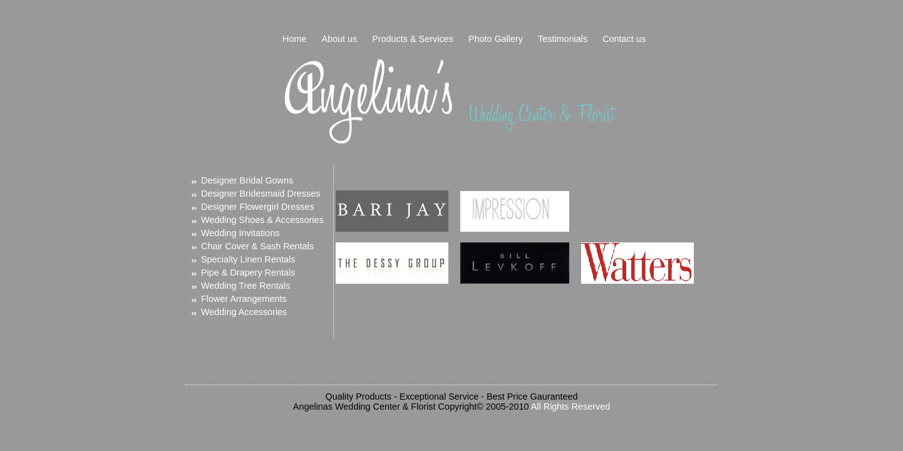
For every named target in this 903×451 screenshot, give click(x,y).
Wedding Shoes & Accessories (262, 220)
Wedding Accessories (244, 312)
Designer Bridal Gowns (247, 180)
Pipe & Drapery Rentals (248, 272)
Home (294, 39)
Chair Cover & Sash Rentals (257, 246)
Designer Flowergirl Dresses (257, 207)
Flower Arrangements (244, 299)
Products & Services (412, 39)
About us (339, 39)
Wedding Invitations (240, 233)
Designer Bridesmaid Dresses (260, 194)
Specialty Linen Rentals (248, 259)
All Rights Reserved (570, 407)
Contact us (624, 39)
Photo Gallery (495, 39)
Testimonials (562, 39)
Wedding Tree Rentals (245, 286)
